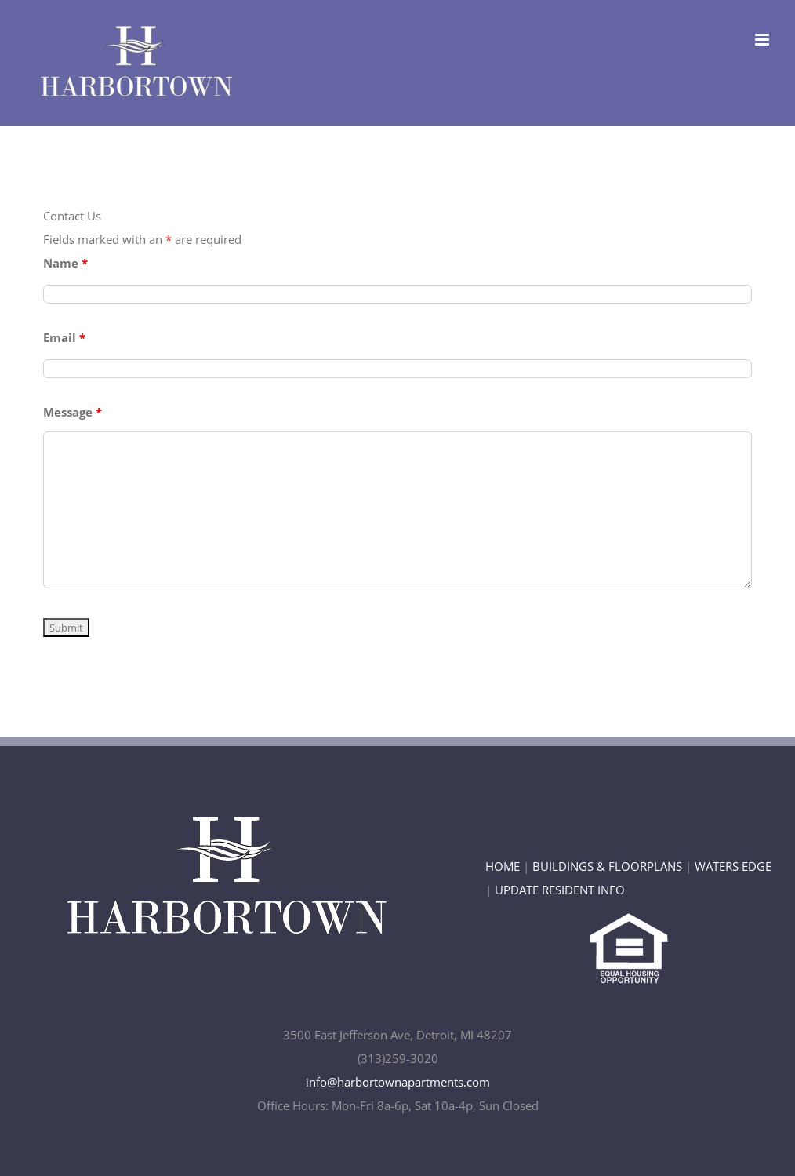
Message (72, 412)
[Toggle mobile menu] (763, 39)
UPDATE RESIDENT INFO (560, 889)
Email (64, 337)
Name (65, 263)
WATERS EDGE (733, 866)
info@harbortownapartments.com (398, 1082)
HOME (502, 866)
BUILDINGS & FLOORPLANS (607, 866)
